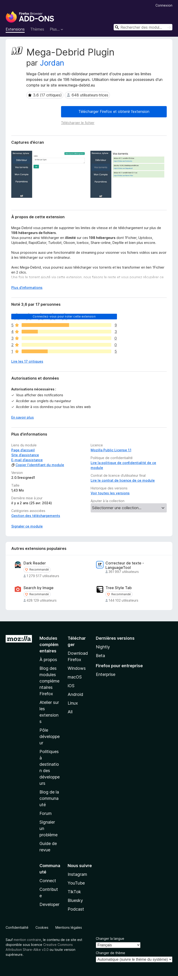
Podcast (76, 909)
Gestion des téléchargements (35, 516)
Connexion (163, 5)
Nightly (103, 646)
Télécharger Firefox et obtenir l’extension (113, 111)
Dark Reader (34, 563)
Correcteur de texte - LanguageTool (124, 565)
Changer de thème (110, 953)
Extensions (15, 29)
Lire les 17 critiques (27, 361)
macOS (75, 676)
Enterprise (105, 674)
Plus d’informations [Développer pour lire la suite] (27, 288)
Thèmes (37, 29)
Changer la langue (110, 938)
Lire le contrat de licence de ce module (123, 480)
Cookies (41, 927)
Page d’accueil (23, 450)
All (70, 711)
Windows (77, 668)
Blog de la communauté (49, 798)
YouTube (76, 883)
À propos (48, 659)
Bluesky (75, 900)
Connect (47, 880)
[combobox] (143, 27)
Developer (49, 904)
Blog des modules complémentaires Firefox (49, 681)
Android (75, 694)
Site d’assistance (25, 455)
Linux (73, 703)
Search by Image (38, 588)
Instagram (77, 874)
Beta (100, 655)
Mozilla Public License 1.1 (111, 450)
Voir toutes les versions (110, 493)
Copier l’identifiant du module (37, 465)
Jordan (52, 62)
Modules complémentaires (48, 644)
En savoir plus (22, 417)
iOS (71, 685)
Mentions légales (68, 927)
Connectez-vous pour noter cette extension (64, 316)
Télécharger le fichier (77, 123)
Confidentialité (17, 927)
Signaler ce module (27, 526)
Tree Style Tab (118, 588)
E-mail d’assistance (27, 460)
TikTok (74, 891)
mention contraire (27, 940)
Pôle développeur (49, 736)
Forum (45, 813)
